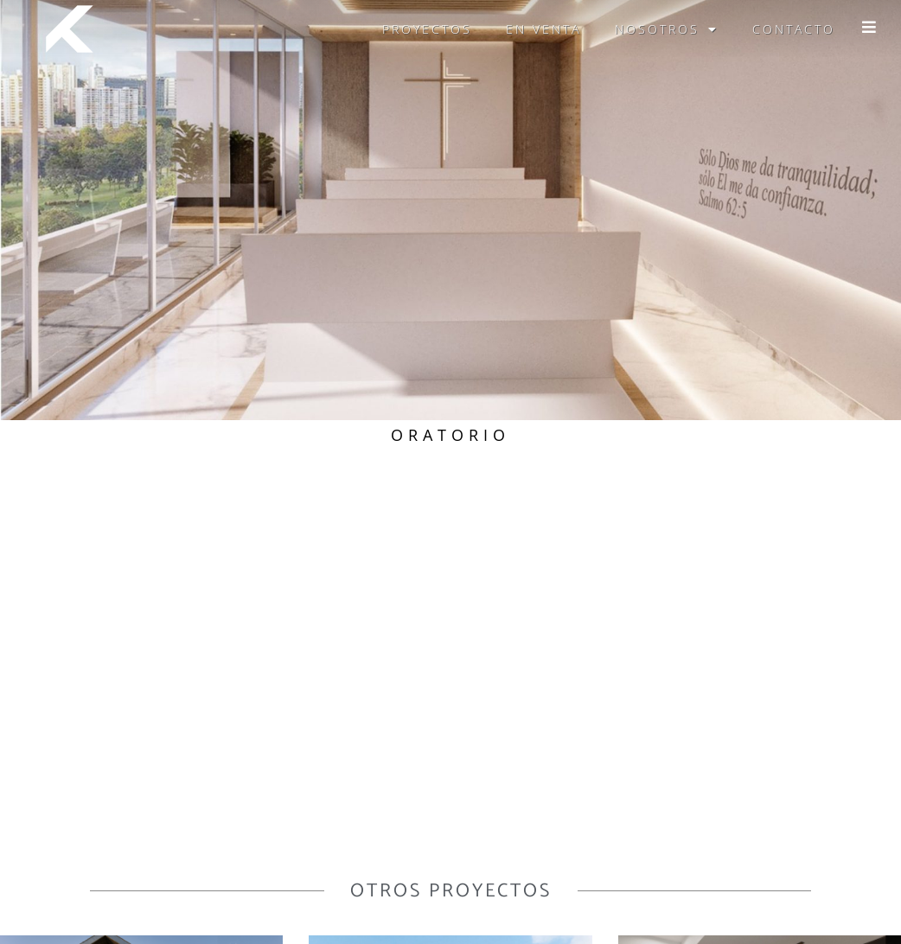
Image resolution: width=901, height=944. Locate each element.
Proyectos (427, 29)
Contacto (793, 29)
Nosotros (667, 29)
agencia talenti (753, 929)
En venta (543, 29)
